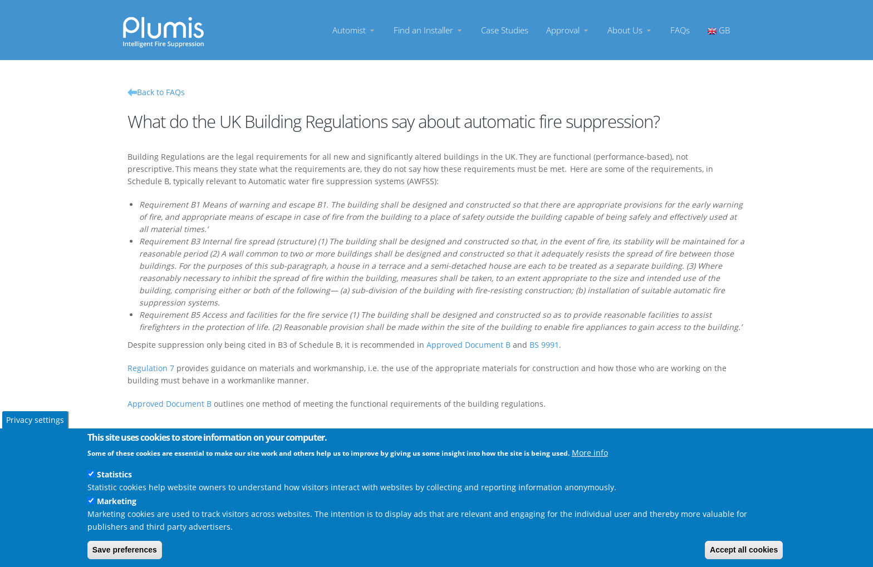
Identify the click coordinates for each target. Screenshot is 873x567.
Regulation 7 (150, 368)
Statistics (114, 474)
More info (590, 452)
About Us (630, 30)
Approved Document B (468, 344)
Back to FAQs (161, 92)
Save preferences (124, 549)
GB (719, 30)
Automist (354, 30)
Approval (568, 30)
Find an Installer (428, 30)
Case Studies (504, 30)
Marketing (116, 501)
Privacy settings (35, 420)
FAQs (680, 30)
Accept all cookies (744, 549)
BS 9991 (544, 344)
